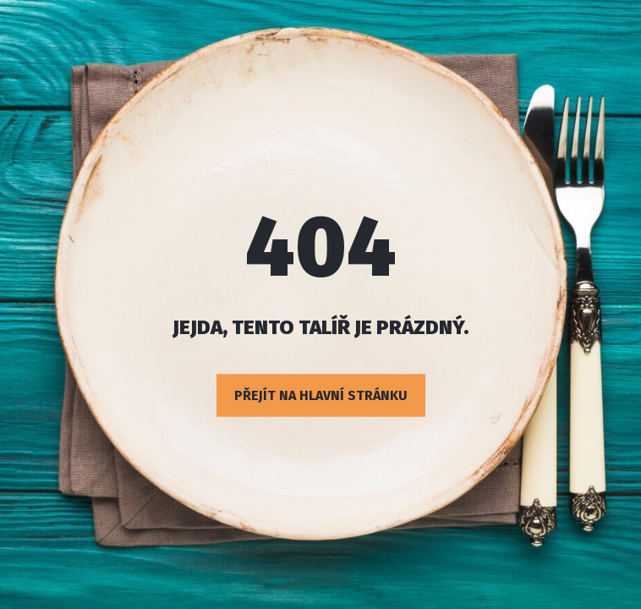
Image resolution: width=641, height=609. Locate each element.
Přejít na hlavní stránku (321, 395)
